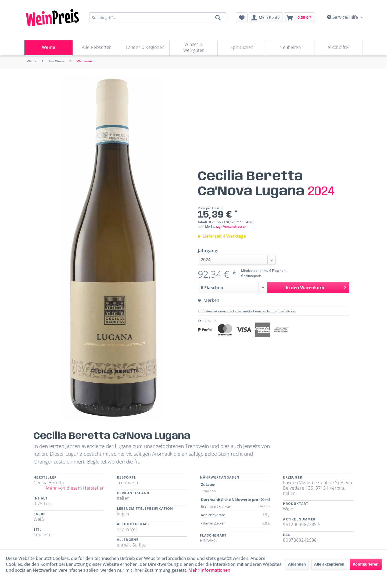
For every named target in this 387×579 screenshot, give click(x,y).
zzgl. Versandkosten (231, 226)
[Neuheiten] (290, 47)
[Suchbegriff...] (157, 17)
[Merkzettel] (242, 17)
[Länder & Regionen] (145, 47)
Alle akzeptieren (329, 564)
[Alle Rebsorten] (97, 47)
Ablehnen (297, 564)
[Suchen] (218, 17)
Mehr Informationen (209, 570)
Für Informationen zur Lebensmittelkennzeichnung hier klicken (247, 311)
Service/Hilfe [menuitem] (343, 17)
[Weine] (48, 47)
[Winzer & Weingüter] (194, 47)
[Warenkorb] (299, 17)
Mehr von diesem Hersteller (75, 488)
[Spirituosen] (242, 47)
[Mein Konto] (265, 17)
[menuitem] (242, 17)
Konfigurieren (365, 564)
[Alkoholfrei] (338, 47)
